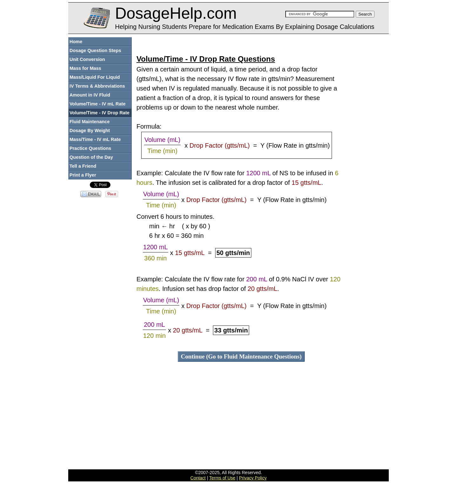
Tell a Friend (83, 166)
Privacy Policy (253, 477)
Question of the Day (91, 157)
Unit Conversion (87, 59)
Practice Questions (90, 148)
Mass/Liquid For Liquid (95, 77)
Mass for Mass (85, 68)
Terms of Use (222, 477)
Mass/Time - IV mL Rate (95, 139)
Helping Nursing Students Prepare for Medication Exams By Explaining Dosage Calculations (244, 26)
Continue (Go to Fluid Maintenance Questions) (241, 356)
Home (76, 41)
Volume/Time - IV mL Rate (97, 103)
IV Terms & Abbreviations (97, 86)
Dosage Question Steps (95, 50)
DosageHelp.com (176, 13)
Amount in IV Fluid (90, 94)
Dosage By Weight (90, 130)
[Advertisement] (241, 44)
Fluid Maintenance (90, 121)
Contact (198, 477)
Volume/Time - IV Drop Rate (99, 112)
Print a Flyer (83, 175)
